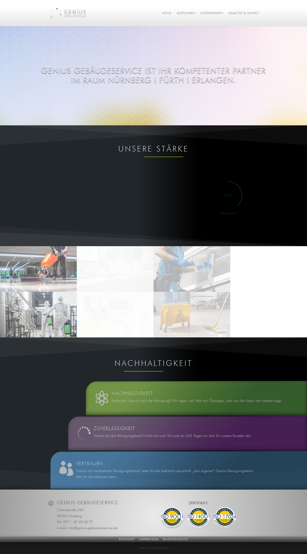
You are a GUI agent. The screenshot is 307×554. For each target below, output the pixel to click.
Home (167, 13)
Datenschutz (175, 539)
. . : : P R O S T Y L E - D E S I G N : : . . (153, 548)
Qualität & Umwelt (243, 13)
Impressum (149, 539)
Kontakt (127, 539)
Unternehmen (211, 13)
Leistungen (186, 13)
